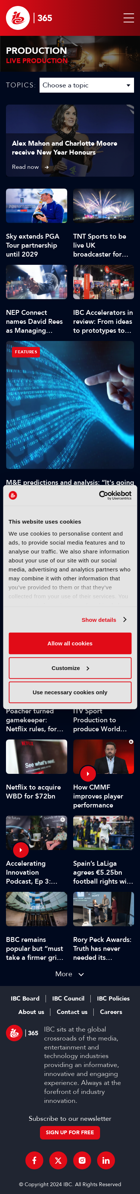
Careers (111, 1012)
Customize (70, 667)
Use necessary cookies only (69, 692)
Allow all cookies (70, 643)
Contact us (72, 1012)
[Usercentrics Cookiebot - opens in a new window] (99, 495)
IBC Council (68, 999)
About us (31, 1012)
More (63, 974)
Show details (99, 619)
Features (26, 352)
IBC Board (25, 999)
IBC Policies (113, 999)
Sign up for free (70, 1132)
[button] (127, 17)
